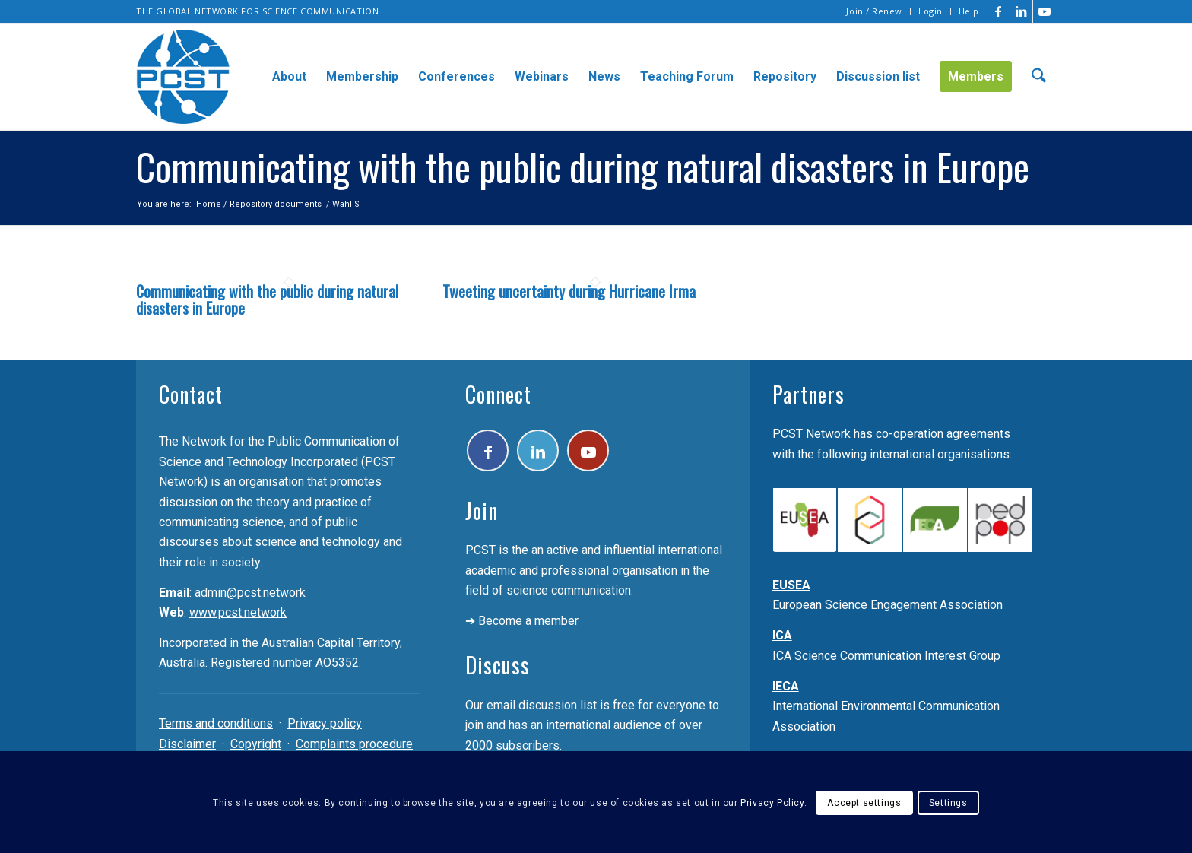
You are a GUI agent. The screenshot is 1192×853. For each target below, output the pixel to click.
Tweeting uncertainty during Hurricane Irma (569, 291)
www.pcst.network (238, 612)
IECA (785, 686)
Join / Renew (874, 11)
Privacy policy (324, 723)
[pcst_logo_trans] (183, 77)
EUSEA (791, 585)
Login (930, 11)
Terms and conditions (216, 723)
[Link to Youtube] (1044, 11)
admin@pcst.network (250, 592)
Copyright (255, 744)
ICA (782, 635)
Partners (808, 394)
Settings (948, 803)
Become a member (528, 621)
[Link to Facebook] (999, 11)
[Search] (1039, 77)
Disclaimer (187, 744)
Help (969, 11)
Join (481, 510)
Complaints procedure (354, 744)
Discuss (497, 664)
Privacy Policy (772, 803)
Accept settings (864, 803)
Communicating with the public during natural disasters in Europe (267, 299)
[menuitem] (875, 11)
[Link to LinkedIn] (1021, 11)
